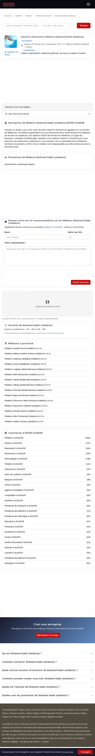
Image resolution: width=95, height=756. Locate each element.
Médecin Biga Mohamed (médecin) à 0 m (24, 395)
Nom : (8, 232)
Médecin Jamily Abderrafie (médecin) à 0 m (25, 379)
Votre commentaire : (15, 243)
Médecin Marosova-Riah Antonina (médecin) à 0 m (29, 400)
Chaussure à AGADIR (47, 469)
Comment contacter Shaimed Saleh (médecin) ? (29, 661)
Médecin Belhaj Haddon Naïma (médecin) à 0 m (28, 353)
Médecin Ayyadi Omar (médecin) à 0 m (23, 348)
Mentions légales (10, 741)
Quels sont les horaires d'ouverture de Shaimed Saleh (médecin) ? (40, 670)
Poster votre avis (81, 282)
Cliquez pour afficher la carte (47, 304)
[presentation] (26, 272)
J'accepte (85, 752)
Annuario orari (72, 709)
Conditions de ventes (29, 741)
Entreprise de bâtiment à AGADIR (47, 511)
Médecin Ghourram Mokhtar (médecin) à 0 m (26, 406)
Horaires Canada (56, 709)
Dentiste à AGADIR (47, 500)
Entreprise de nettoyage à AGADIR (47, 516)
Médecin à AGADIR (53, 227)
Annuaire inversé (71, 713)
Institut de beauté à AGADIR (47, 542)
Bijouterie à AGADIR (47, 521)
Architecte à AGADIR (47, 531)
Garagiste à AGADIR (47, 563)
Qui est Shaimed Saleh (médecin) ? (22, 653)
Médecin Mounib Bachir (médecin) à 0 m (24, 411)
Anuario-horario (17, 713)
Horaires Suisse (39, 709)
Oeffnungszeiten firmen (51, 713)
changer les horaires (55, 333)
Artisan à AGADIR (47, 443)
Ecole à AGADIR (47, 537)
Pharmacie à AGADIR (47, 453)
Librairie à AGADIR (47, 552)
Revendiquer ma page (47, 635)
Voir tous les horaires (17, 114)
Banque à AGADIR (47, 479)
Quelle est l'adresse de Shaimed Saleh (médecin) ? (31, 686)
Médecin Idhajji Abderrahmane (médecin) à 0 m (27, 385)
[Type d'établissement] (22, 25)
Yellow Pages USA (21, 716)
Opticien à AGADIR (47, 547)
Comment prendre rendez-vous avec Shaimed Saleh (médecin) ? (39, 678)
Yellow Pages (32, 713)
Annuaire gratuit (9, 709)
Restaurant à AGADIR (47, 448)
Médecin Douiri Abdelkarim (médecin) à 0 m (25, 364)
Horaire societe (39, 716)
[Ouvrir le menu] (88, 4)
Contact (45, 741)
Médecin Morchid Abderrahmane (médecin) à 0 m (28, 390)
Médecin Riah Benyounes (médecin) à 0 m (25, 374)
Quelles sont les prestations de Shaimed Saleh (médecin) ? (35, 695)
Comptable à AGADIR (47, 495)
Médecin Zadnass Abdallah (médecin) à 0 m (26, 359)
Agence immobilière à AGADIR (47, 490)
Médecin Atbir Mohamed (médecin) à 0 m (24, 416)
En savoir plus (67, 752)
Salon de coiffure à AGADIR (47, 474)
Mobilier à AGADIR (47, 464)
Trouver (84, 25)
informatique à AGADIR (47, 458)
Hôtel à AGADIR (47, 484)
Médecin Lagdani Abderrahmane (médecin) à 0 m (28, 369)
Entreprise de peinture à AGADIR (47, 558)
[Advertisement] (47, 81)
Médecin (27, 41)
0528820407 (29, 50)
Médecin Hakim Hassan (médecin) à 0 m (24, 421)
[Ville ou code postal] (58, 25)
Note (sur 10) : (75, 232)
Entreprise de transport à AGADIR (47, 505)
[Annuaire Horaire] (8, 4)
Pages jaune (24, 709)
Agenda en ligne (55, 716)
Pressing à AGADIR (47, 526)
